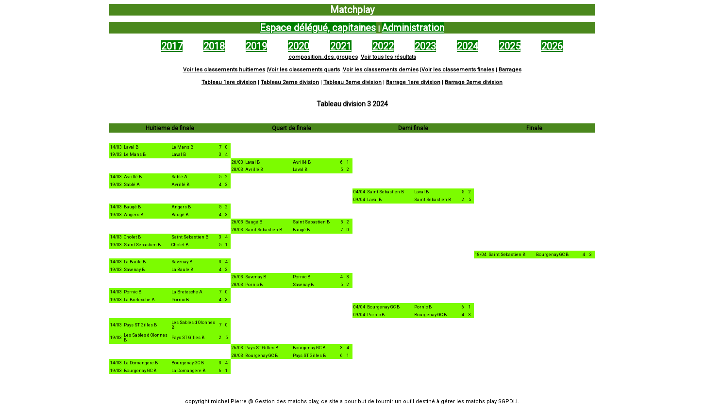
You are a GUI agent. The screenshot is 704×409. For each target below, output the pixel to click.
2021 (341, 46)
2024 (467, 46)
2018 (214, 46)
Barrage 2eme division (474, 82)
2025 (509, 46)
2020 (298, 46)
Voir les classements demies (381, 70)
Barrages (510, 70)
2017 (172, 46)
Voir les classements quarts (304, 70)
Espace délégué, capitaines (318, 28)
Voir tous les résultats (388, 57)
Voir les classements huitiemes (224, 70)
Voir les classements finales (457, 70)
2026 (552, 46)
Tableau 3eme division (352, 82)
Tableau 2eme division (290, 82)
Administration (413, 28)
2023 (425, 46)
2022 (383, 46)
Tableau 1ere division (228, 82)
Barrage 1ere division (413, 82)
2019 (256, 46)
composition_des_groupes (323, 57)
